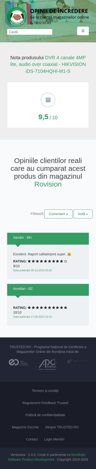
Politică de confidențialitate (45, 415)
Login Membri (54, 439)
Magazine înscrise (25, 427)
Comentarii (58, 214)
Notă (83, 214)
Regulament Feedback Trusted (45, 403)
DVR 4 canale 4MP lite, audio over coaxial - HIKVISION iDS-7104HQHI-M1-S (48, 64)
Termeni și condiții (45, 391)
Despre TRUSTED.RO (62, 427)
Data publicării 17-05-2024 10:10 (32, 316)
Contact (32, 439)
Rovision (48, 184)
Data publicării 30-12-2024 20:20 (32, 270)
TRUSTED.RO (20, 347)
